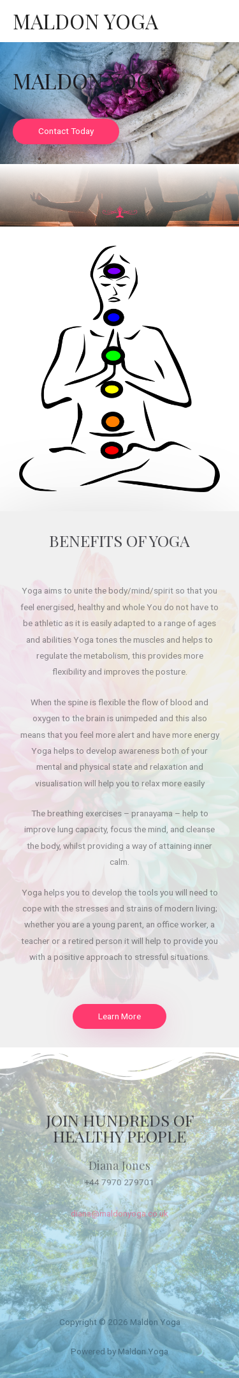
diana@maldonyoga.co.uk (119, 1213)
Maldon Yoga (85, 20)
